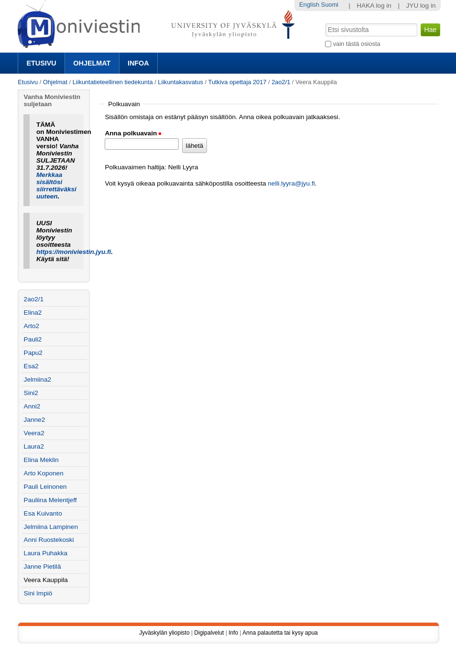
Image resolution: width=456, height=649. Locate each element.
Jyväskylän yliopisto (164, 632)
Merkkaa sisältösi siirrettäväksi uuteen (56, 185)
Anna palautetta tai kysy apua (279, 632)
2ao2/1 (280, 82)
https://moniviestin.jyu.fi (73, 251)
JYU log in (421, 5)
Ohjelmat (91, 63)
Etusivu (41, 63)
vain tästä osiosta (356, 43)
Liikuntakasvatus (180, 82)
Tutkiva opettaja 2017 (237, 82)
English (309, 4)
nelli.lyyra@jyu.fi (291, 183)
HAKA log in (374, 5)
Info (233, 632)
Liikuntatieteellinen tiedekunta (113, 82)
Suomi (329, 4)
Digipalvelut (209, 632)
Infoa (138, 63)
